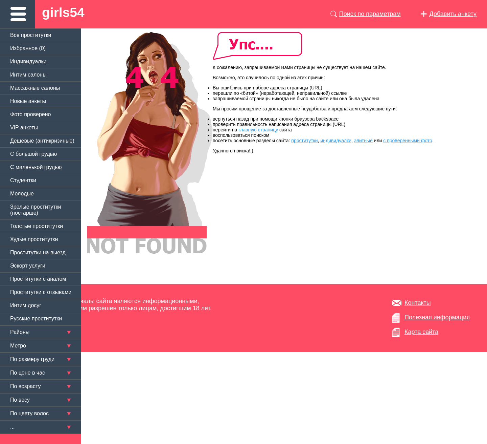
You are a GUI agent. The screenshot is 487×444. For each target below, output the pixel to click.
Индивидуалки (28, 61)
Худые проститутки (34, 239)
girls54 (63, 12)
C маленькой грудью (36, 167)
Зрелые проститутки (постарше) (35, 210)
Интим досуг (25, 305)
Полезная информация (437, 317)
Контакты (417, 302)
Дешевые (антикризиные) (42, 141)
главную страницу (258, 129)
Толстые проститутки (36, 226)
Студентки (23, 180)
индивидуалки (335, 140)
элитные (363, 140)
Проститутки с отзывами (40, 292)
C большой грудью (33, 154)
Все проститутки (30, 35)
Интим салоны (28, 75)
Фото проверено (30, 114)
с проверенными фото (407, 140)
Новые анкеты (28, 101)
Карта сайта (421, 332)
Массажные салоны (35, 88)
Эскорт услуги (27, 266)
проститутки (304, 140)
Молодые (22, 193)
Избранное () (28, 48)
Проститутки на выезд (38, 252)
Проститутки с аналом (38, 279)
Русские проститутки (36, 318)
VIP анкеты (24, 127)
